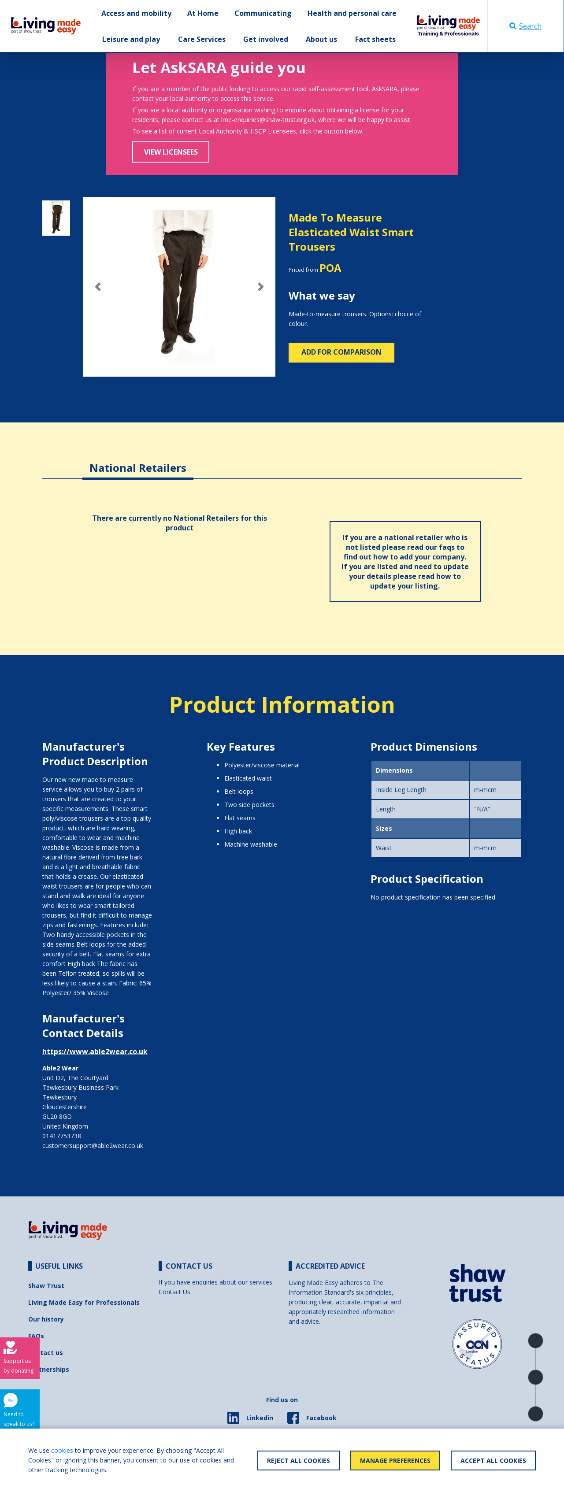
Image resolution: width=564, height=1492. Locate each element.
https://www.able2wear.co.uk (95, 1051)
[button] (97, 287)
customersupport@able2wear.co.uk (92, 1145)
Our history (46, 1319)
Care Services (202, 39)
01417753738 (61, 1136)
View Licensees (171, 152)
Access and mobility (136, 13)
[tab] (137, 461)
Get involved (265, 39)
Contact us (45, 1352)
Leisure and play (131, 39)
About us (321, 39)
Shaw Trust (46, 1285)
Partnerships (48, 1369)
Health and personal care (352, 13)
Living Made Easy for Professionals (84, 1302)
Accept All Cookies (493, 1460)
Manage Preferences (395, 1460)
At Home (203, 13)
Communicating (263, 13)
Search (525, 26)
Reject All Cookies (298, 1460)
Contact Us (174, 1292)
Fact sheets (375, 39)
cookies (62, 1450)
